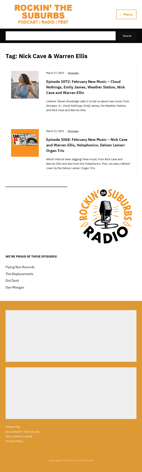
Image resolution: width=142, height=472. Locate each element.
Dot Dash (12, 280)
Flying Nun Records (20, 267)
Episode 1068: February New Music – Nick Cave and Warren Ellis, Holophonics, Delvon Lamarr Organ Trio (86, 145)
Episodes (73, 73)
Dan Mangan (15, 287)
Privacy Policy (14, 441)
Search (127, 35)
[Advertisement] (71, 336)
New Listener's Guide (19, 436)
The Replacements (19, 274)
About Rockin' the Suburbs (23, 431)
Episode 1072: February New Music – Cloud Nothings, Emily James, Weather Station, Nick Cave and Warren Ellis (85, 87)
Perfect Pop (13, 427)
